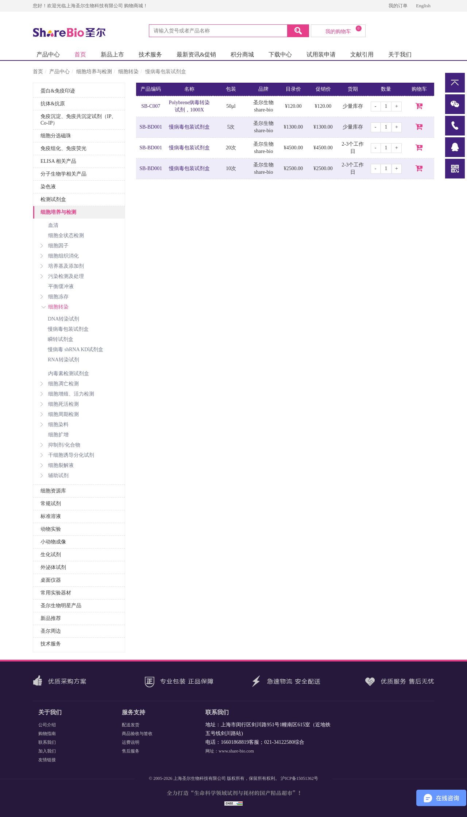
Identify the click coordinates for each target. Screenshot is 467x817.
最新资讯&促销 (196, 54)
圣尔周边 (50, 631)
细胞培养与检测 (94, 71)
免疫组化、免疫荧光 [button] (63, 148)
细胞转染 (128, 71)
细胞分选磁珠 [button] (55, 135)
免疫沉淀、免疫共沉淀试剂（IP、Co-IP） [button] (78, 120)
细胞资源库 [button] (53, 491)
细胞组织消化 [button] (59, 256)
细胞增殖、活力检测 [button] (67, 394)
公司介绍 (47, 724)
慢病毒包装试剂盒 (68, 329)
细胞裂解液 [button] (57, 465)
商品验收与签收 (137, 733)
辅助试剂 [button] (54, 475)
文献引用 (362, 54)
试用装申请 (321, 54)
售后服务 (130, 751)
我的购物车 (343, 29)
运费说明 (130, 742)
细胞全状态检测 (66, 235)
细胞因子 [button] (54, 245)
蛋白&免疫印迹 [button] (57, 91)
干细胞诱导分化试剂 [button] (67, 455)
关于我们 (400, 54)
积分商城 (242, 54)
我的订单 (399, 5)
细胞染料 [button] (54, 424)
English (423, 5)
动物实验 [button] (50, 529)
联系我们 (47, 742)
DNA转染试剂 (63, 319)
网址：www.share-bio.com (229, 751)
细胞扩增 (58, 434)
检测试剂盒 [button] (53, 199)
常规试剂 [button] (50, 503)
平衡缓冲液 (61, 286)
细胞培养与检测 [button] (58, 212)
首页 (80, 54)
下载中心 (280, 54)
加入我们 (47, 751)
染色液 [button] (48, 186)
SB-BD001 (150, 127)
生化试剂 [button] (50, 554)
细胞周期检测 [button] (59, 414)
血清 (53, 225)
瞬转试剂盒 (60, 339)
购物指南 (47, 733)
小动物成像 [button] (53, 542)
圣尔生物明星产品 (60, 605)
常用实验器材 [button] (55, 593)
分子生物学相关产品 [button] (63, 174)
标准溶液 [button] (50, 516)
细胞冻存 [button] (54, 296)
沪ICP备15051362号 (299, 778)
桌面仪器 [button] (50, 580)
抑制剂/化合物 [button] (60, 445)
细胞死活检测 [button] (59, 404)
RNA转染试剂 (63, 359)
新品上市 (112, 54)
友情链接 (47, 759)
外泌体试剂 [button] (53, 567)
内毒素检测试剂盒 (68, 373)
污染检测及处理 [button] (62, 276)
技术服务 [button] (50, 644)
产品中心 (48, 54)
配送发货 (130, 724)
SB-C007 (150, 106)
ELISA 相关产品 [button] (58, 161)
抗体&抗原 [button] (52, 103)
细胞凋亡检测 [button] (59, 383)
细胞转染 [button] (54, 307)
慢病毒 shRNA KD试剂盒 (75, 349)
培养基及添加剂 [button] (62, 266)
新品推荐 (50, 618)
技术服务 (150, 54)
